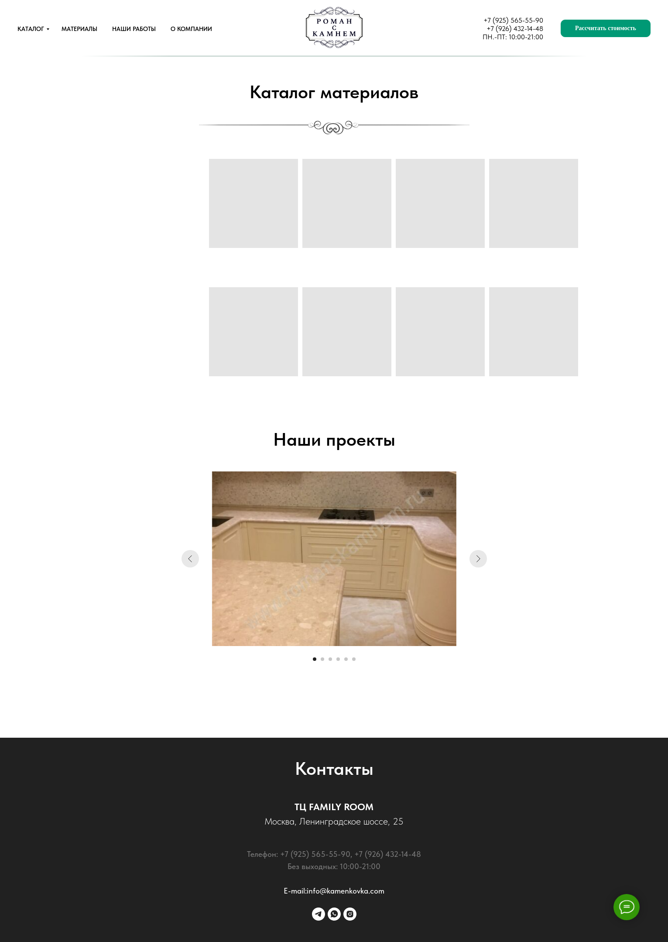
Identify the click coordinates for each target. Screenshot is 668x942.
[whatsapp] (334, 914)
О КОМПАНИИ (191, 28)
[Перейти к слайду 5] (346, 659)
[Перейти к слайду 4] (338, 659)
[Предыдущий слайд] (190, 558)
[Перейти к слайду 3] (330, 659)
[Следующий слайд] (478, 558)
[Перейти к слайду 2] (322, 659)
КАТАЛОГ (30, 28)
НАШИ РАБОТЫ (134, 28)
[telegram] (318, 914)
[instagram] (349, 914)
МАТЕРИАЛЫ (79, 28)
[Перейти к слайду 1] (314, 659)
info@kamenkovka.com (345, 890)
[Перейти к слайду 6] (354, 659)
